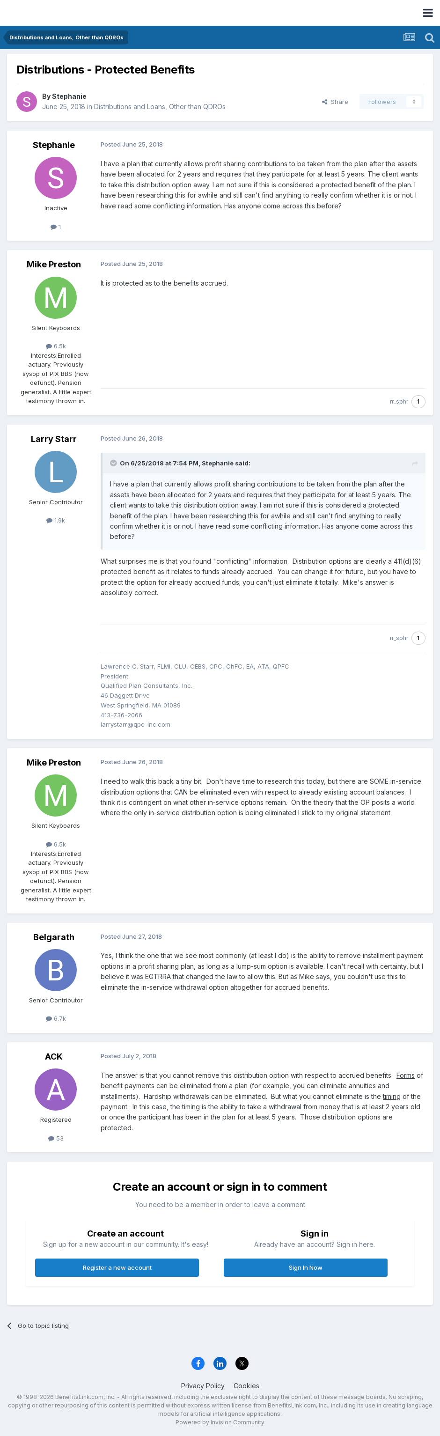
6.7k (56, 1018)
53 (56, 1138)
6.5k (56, 346)
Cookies (246, 1386)
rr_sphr (399, 401)
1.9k (55, 520)
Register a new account (117, 1267)
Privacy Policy (203, 1386)
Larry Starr (54, 439)
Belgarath (53, 937)
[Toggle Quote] (114, 463)
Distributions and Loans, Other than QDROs (160, 106)
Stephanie (69, 96)
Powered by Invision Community (220, 1422)
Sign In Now (306, 1267)
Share (335, 101)
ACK (54, 1056)
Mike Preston (54, 264)
